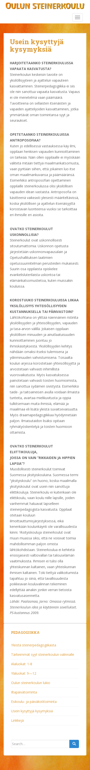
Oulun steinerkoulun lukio (30, 682)
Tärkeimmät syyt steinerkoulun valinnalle (42, 654)
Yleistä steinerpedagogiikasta (33, 645)
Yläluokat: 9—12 (23, 673)
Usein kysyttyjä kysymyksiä (32, 711)
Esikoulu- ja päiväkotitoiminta (34, 701)
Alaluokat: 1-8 (21, 664)
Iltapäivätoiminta (24, 692)
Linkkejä (17, 720)
